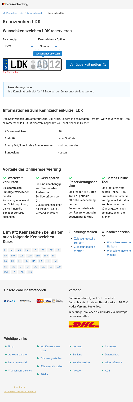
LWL (6, 272)
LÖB (22, 272)
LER (38, 256)
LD (5, 256)
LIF (33, 261)
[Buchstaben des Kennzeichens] (42, 64)
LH (12, 261)
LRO (35, 267)
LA (11, 250)
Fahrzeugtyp (10, 39)
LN (5, 267)
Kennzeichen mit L (35, 13)
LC (58, 250)
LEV (46, 256)
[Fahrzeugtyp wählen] (19, 46)
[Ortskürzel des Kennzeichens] (19, 64)
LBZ (50, 250)
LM (55, 261)
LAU (27, 250)
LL (48, 261)
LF (53, 256)
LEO (30, 256)
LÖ (14, 272)
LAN (19, 250)
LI (19, 261)
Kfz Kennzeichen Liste (13, 13)
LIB (26, 261)
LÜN (30, 272)
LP (21, 267)
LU (51, 267)
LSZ (44, 267)
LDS (21, 256)
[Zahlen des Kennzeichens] (54, 64)
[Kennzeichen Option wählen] (49, 46)
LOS (13, 267)
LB (35, 250)
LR (28, 267)
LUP (59, 267)
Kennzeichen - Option (51, 39)
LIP (40, 261)
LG (5, 261)
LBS (42, 250)
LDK (13, 256)
